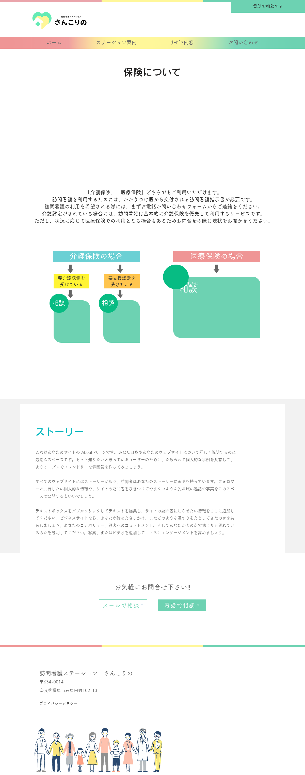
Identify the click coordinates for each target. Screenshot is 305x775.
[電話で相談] (182, 605)
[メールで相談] (123, 605)
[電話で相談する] (268, 6)
